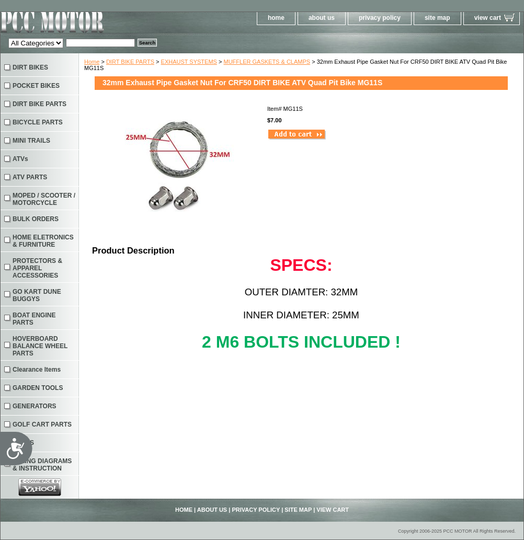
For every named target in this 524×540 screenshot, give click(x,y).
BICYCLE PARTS (38, 122)
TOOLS (23, 442)
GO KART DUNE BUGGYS (37, 295)
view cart (487, 17)
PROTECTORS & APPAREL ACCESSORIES (37, 268)
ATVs (20, 159)
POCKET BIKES (36, 85)
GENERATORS (34, 406)
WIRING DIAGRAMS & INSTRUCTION (42, 464)
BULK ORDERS (36, 219)
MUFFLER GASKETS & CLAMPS (266, 62)
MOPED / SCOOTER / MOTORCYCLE (44, 199)
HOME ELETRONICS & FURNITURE (43, 241)
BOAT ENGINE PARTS (34, 319)
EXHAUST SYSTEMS (189, 62)
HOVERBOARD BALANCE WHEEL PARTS (40, 346)
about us (322, 17)
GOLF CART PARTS (42, 424)
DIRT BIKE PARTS (130, 62)
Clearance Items (37, 369)
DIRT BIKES (30, 67)
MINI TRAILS (31, 140)
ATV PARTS (30, 177)
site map (437, 17)
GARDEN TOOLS (38, 388)
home (276, 17)
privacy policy (380, 17)
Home (91, 62)
